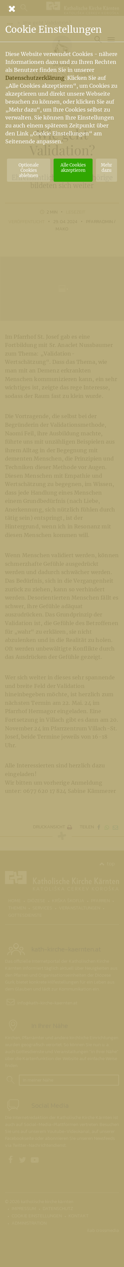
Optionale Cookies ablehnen (29, 170)
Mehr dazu (106, 167)
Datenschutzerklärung (34, 77)
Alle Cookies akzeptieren (73, 167)
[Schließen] (62, 8)
